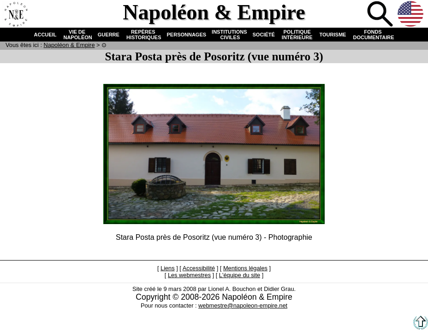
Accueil (16, 15)
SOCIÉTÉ (264, 34)
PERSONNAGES (187, 34)
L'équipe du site (239, 275)
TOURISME (333, 34)
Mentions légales (245, 268)
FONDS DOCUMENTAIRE (372, 34)
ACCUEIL (45, 34)
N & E (69, 45)
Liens (167, 268)
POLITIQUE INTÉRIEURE (297, 34)
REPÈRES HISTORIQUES (143, 34)
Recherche (381, 15)
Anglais (411, 15)
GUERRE (108, 34)
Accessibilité (199, 268)
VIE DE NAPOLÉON (77, 34)
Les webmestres (189, 275)
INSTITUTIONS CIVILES (229, 34)
